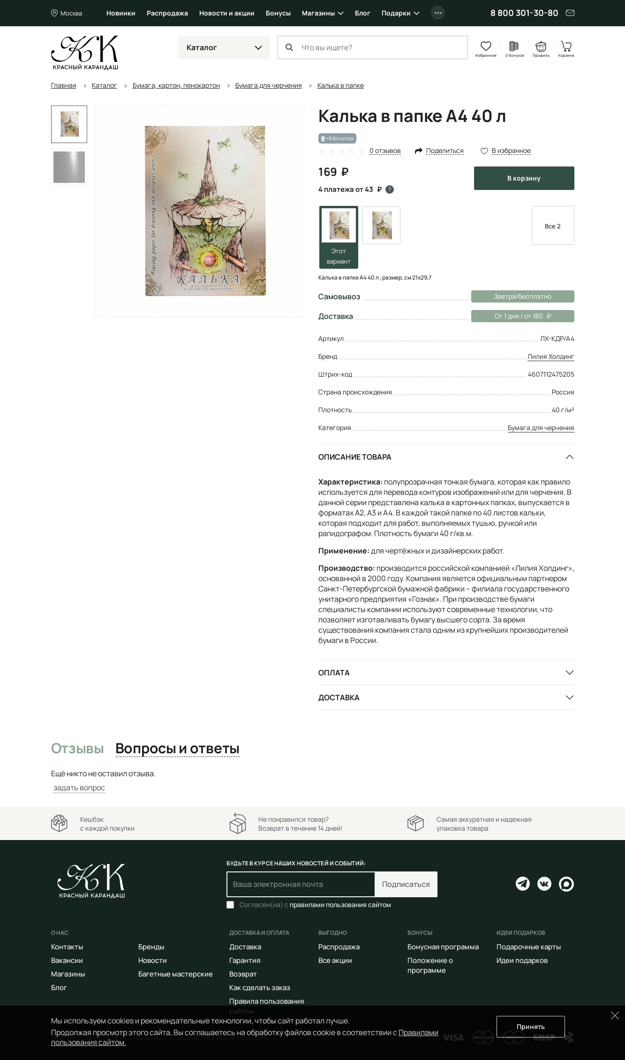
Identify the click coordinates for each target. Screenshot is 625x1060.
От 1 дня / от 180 (511, 316)
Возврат (243, 974)
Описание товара (355, 457)
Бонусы (278, 12)
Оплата (334, 672)
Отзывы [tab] (77, 748)
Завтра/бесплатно (522, 296)
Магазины (318, 12)
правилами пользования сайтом (340, 904)
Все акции (335, 960)
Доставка (339, 697)
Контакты (67, 947)
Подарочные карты (529, 947)
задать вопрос (79, 787)
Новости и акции (227, 12)
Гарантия (244, 960)
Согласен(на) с (315, 905)
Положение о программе (430, 965)
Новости (152, 960)
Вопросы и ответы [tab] (177, 748)
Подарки (396, 12)
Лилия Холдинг (550, 356)
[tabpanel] (312, 780)
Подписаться (406, 884)
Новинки (121, 12)
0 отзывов (385, 151)
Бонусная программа (443, 947)
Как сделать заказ (259, 987)
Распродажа (167, 12)
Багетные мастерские (175, 974)
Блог (362, 12)
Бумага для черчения (541, 427)
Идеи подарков (522, 960)
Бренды (151, 947)
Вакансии (67, 960)
